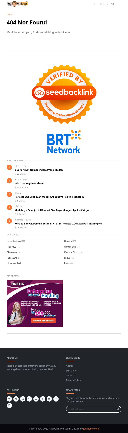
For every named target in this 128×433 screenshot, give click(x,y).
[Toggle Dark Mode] (107, 4)
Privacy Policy (73, 380)
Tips (25, 166)
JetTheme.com (91, 428)
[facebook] (95, 4)
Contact (70, 375)
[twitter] (49, 399)
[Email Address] (90, 409)
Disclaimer (72, 370)
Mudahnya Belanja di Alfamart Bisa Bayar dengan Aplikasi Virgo (52, 210)
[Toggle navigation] (118, 4)
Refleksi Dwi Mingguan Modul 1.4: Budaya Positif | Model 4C (49, 196)
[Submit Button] (117, 409)
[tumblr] (16, 399)
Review (18, 193)
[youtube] (36, 399)
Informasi (19, 219)
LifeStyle (19, 166)
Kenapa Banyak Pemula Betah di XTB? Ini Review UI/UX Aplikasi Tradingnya (58, 223)
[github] (9, 405)
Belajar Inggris (21, 179)
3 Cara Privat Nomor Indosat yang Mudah (39, 169)
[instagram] (100, 4)
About (69, 365)
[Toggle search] (113, 4)
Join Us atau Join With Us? (29, 183)
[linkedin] (22, 399)
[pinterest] (29, 399)
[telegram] (9, 399)
